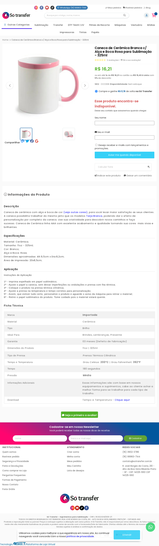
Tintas (82, 32)
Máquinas (120, 25)
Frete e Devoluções (12, 465)
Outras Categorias (17, 24)
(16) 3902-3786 (131, 452)
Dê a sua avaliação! (131, 60)
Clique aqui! (122, 399)
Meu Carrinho (74, 465)
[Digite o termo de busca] (82, 15)
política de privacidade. (80, 536)
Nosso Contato (10, 484)
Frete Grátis (8, 489)
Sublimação (41, 25)
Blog (147, 7)
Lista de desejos (75, 470)
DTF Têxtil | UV (76, 25)
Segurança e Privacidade (15, 461)
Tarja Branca (94, 215)
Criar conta (73, 452)
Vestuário (136, 25)
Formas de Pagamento (14, 479)
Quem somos (9, 452)
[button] (9, 85)
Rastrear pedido (10, 456)
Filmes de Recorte (99, 25)
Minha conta (73, 456)
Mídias (151, 25)
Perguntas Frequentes (14, 475)
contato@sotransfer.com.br (137, 461)
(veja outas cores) (76, 212)
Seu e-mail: (102, 132)
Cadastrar (135, 438)
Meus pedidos (113, 7)
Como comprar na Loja (14, 470)
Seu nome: (101, 117)
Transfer (58, 25)
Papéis (95, 32)
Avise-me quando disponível (124, 154)
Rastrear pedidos (132, 7)
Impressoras (67, 32)
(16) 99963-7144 (131, 456)
